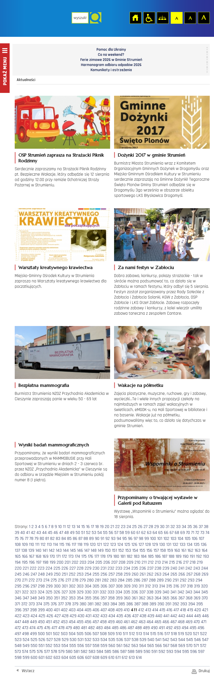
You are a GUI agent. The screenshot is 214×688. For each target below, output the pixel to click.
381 (90, 604)
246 (26, 574)
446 (205, 616)
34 (184, 527)
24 (129, 527)
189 (178, 556)
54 (99, 533)
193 (206, 556)
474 (32, 628)
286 (137, 580)
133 (182, 545)
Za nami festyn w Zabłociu (146, 267)
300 (57, 586)
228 (80, 568)
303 (80, 586)
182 (129, 556)
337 (142, 592)
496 (201, 628)
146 (80, 550)
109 (25, 545)
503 (64, 634)
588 (131, 652)
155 (142, 550)
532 (88, 640)
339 (158, 592)
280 (90, 580)
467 (173, 622)
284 (121, 580)
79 (36, 539)
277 (68, 580)
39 (17, 533)
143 (59, 550)
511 (125, 634)
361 (135, 598)
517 (167, 634)
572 (203, 646)
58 (121, 533)
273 (39, 580)
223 (41, 568)
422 (18, 616)
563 (134, 646)
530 (73, 640)
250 (57, 574)
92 (107, 539)
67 (172, 533)
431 (88, 616)
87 (80, 539)
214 (165, 562)
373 (32, 604)
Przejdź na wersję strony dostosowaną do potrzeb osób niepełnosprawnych (149, 17)
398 (33, 610)
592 (162, 652)
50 (78, 533)
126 (134, 545)
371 (17, 604)
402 (64, 610)
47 (61, 533)
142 (52, 550)
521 (196, 634)
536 (119, 640)
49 (72, 533)
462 (134, 622)
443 (181, 616)
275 (54, 580)
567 (166, 646)
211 (144, 562)
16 (88, 527)
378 (68, 604)
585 (107, 652)
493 (177, 628)
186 (158, 556)
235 (134, 568)
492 (169, 628)
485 (115, 628)
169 (45, 556)
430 (81, 616)
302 (72, 586)
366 (173, 598)
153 (128, 550)
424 (34, 616)
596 (193, 652)
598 (18, 658)
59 (127, 533)
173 (71, 556)
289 (160, 580)
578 (54, 652)
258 (119, 574)
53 (94, 533)
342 (180, 592)
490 (154, 628)
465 (158, 622)
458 (103, 622)
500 (41, 634)
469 (189, 622)
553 (57, 646)
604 (64, 658)
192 (199, 556)
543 (173, 640)
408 (111, 610)
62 (143, 533)
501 (49, 634)
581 (77, 652)
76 (22, 539)
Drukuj (204, 671)
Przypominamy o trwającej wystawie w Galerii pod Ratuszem (157, 500)
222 (33, 568)
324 (41, 592)
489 (146, 628)
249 (49, 574)
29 (156, 527)
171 (58, 556)
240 (173, 568)
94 (119, 539)
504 (72, 634)
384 (113, 604)
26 (140, 527)
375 (46, 604)
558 (96, 646)
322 (25, 592)
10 (60, 527)
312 (148, 586)
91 (102, 539)
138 (24, 550)
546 (197, 640)
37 (201, 527)
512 (132, 634)
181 (122, 556)
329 (80, 592)
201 (67, 562)
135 (197, 545)
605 (72, 658)
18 (97, 527)
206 (106, 562)
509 (111, 634)
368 (189, 598)
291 (176, 580)
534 (103, 640)
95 (124, 539)
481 (84, 628)
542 (165, 640)
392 (175, 604)
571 (196, 646)
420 (197, 610)
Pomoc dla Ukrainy (111, 49)
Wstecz (28, 671)
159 (170, 550)
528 (57, 640)
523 (18, 640)
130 (162, 545)
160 (177, 550)
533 (96, 640)
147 (86, 550)
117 (74, 545)
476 (47, 628)
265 (173, 574)
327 (64, 592)
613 (132, 658)
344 (196, 592)
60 (133, 533)
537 (127, 640)
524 (26, 640)
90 (97, 539)
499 (33, 634)
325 (49, 592)
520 (188, 634)
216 (179, 562)
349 (41, 598)
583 (92, 652)
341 (173, 592)
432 (96, 616)
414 (155, 610)
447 (18, 622)
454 (72, 622)
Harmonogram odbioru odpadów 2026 (111, 64)
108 (18, 545)
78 (31, 539)
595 (185, 652)
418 (183, 610)
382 (98, 604)
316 (176, 586)
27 (145, 527)
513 (139, 634)
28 (151, 527)
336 (134, 592)
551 (41, 646)
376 (54, 604)
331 (96, 592)
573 (18, 652)
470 (197, 622)
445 (197, 616)
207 (114, 562)
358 (111, 598)
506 (88, 634)
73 (202, 533)
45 (50, 533)
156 (149, 550)
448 (25, 622)
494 (185, 628)
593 (169, 652)
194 (18, 562)
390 (160, 604)
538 (135, 640)
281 (98, 580)
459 (111, 622)
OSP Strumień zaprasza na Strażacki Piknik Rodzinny (61, 157)
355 (88, 598)
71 (192, 533)
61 (138, 533)
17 (92, 527)
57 (116, 533)
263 (158, 574)
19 (102, 527)
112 (43, 545)
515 (153, 634)
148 (94, 550)
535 (111, 640)
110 (31, 545)
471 (203, 622)
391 (168, 604)
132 (175, 545)
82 (52, 539)
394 (191, 604)
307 (111, 586)
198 (45, 562)
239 (165, 568)
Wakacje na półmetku (140, 385)
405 (88, 610)
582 (84, 652)
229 (88, 568)
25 (134, 527)
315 (169, 586)
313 (155, 586)
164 (204, 550)
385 (121, 604)
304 (88, 586)
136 (204, 545)
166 (25, 556)
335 (126, 592)
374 (39, 604)
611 (118, 658)
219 (200, 562)
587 (123, 652)
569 (181, 646)
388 (145, 604)
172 (64, 556)
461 (127, 622)
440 (158, 616)
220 (18, 568)
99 (146, 539)
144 (66, 550)
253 (80, 574)
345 (204, 592)
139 (31, 550)
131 (168, 545)
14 (78, 527)
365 (165, 598)
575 (32, 652)
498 (25, 634)
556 (80, 646)
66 (166, 533)
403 (72, 610)
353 (72, 598)
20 (107, 527)
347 (26, 598)
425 (41, 616)
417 (176, 610)
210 (137, 562)
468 (181, 622)
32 (172, 527)
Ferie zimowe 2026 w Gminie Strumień (111, 59)
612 (125, 658)
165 (18, 556)
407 (103, 610)
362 (142, 598)
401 (57, 610)
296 (26, 586)
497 (18, 634)
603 (57, 658)
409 (119, 610)
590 (147, 652)
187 (164, 556)
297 (34, 586)
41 (28, 533)
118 (79, 545)
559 (103, 646)
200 (60, 562)
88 (86, 539)
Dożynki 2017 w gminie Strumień (151, 155)
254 (88, 574)
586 (115, 652)
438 (143, 616)
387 (137, 604)
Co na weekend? (111, 54)
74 (207, 533)
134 (189, 545)
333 (111, 592)
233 (118, 568)
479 (69, 628)
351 (57, 598)
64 (155, 533)
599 (26, 658)
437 (135, 616)
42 (33, 533)
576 (40, 652)
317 (183, 586)
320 (204, 586)
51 (83, 533)
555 (72, 646)
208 (122, 562)
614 (139, 658)
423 (26, 616)
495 (193, 628)
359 (119, 598)
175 (84, 556)
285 (129, 580)
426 (49, 616)
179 (109, 556)
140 (38, 550)
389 (152, 604)
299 (49, 586)
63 (149, 533)
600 (34, 658)
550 (34, 646)
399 (41, 610)
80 (42, 539)
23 (123, 527)
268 (197, 574)
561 (119, 646)
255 (96, 574)
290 (168, 580)
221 (26, 568)
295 (18, 586)
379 (75, 604)
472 (18, 628)
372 (24, 604)
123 (113, 545)
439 (150, 616)
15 (83, 527)
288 (152, 580)
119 (86, 545)
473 (25, 628)
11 (64, 527)
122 (106, 545)
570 (189, 646)
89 (91, 539)
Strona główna (135, 17)
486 (123, 628)
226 (64, 568)
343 (188, 592)
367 (181, 598)
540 (150, 640)
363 (150, 598)
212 (151, 562)
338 (150, 592)
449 (33, 622)
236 (142, 568)
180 (116, 556)
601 (41, 658)
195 (25, 562)
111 (37, 545)
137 (17, 550)
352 (64, 598)
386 (129, 604)
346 (18, 598)
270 (18, 580)
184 (144, 556)
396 (18, 610)
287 (145, 580)
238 (158, 568)
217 (186, 562)
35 (189, 527)
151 (114, 550)
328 (72, 592)
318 (190, 586)
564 (142, 646)
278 (75, 580)
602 (49, 658)
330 (88, 592)
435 (119, 616)
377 (61, 604)
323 (33, 592)
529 (65, 640)
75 (17, 539)
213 (158, 562)
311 (141, 586)
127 (141, 545)
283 (113, 580)
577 (47, 652)
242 (188, 568)
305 (96, 586)
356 (96, 598)
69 (182, 533)
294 (199, 580)
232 (111, 568)
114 (55, 545)
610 (111, 658)
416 (169, 610)
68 (177, 533)
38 (206, 527)
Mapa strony (162, 17)
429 (73, 616)
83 (58, 539)
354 (80, 598)
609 (103, 658)
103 (173, 539)
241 (181, 568)
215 (172, 562)
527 (49, 640)
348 (33, 598)
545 (189, 640)
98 (141, 539)
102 (166, 539)
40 (22, 533)
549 (26, 646)
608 (96, 658)
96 (130, 539)
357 (103, 598)
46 (56, 533)
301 (65, 586)
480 (76, 628)
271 (24, 580)
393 (183, 604)
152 (121, 550)
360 (127, 598)
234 (126, 568)
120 (93, 545)
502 (56, 634)
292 (183, 580)
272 (32, 580)
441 (166, 616)
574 (25, 652)
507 (96, 634)
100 (153, 539)
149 (101, 550)
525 (34, 640)
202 (75, 562)
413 (148, 610)
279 (83, 580)
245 (18, 574)
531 (81, 640)
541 (158, 640)
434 (111, 616)
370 (205, 598)
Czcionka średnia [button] (190, 17)
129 (155, 545)
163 (197, 550)
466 (165, 622)
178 (103, 556)
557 (88, 646)
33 (178, 527)
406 (96, 610)
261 (142, 574)
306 (103, 586)
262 (150, 574)
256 (103, 574)
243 (196, 568)
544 (181, 640)
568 (173, 646)
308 (119, 586)
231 (103, 568)
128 (148, 545)
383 (105, 604)
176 (90, 556)
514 (146, 634)
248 (41, 574)
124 (120, 545)
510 (119, 634)
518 (174, 634)
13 (73, 527)
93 (113, 539)
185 (151, 556)
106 (195, 539)
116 (67, 545)
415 (162, 610)
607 (88, 658)
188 (171, 556)
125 (127, 545)
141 (45, 550)
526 (41, 640)
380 (83, 604)
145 (73, 550)
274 (46, 580)
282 (105, 580)
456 (88, 622)
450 (41, 622)
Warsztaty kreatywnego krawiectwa (55, 267)
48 (66, 533)
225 (57, 568)
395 (199, 604)
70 (188, 533)
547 (205, 640)
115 (61, 545)
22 (117, 527)
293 (191, 580)
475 (40, 628)
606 (80, 658)
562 (126, 646)
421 (205, 610)
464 (150, 622)
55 (105, 533)
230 (96, 568)
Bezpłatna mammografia (43, 385)
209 (130, 562)
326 (57, 592)
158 (163, 550)
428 (65, 616)
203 (83, 562)
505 (80, 634)
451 (49, 622)
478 (61, 628)
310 (135, 586)
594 (177, 652)
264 (165, 574)
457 (96, 622)
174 (77, 556)
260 (135, 574)
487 (131, 628)
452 (56, 622)
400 (49, 610)
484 (107, 628)
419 (190, 610)
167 (31, 556)
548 (18, 646)
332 (103, 592)
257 (111, 574)
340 (165, 592)
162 (190, 550)
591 (154, 652)
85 (69, 539)
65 (160, 533)
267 (189, 574)
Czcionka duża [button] (203, 17)
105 (188, 539)
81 (47, 539)
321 (18, 592)
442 (173, 616)
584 (100, 652)
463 (142, 622)
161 (183, 550)
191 (192, 556)
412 (141, 610)
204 (90, 562)
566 (158, 646)
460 (119, 622)
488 (138, 628)
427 (57, 616)
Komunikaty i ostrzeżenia (111, 70)
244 (204, 568)
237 (150, 568)
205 (98, 562)
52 (88, 533)
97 (136, 539)
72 (197, 533)
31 (167, 527)
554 (64, 646)
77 (26, 539)
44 (44, 533)
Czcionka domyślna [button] (176, 17)
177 (96, 556)
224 (49, 568)
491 (162, 628)
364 (158, 598)
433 (103, 616)
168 (38, 556)
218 (193, 562)
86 (75, 539)
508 (103, 634)
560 (111, 646)
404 (80, 610)
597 (201, 652)
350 (49, 598)
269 (205, 574)
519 (181, 634)
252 (72, 574)
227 (72, 568)
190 (186, 556)
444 (189, 616)
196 (32, 562)
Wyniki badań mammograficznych (53, 445)
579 (61, 652)
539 (143, 640)
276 (61, 580)
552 (49, 646)
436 (127, 616)
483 (99, 628)
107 (201, 539)
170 (52, 556)
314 (162, 586)
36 (195, 527)
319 (197, 586)
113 (49, 545)
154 (135, 550)
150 (108, 550)
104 (180, 539)
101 (159, 539)
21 (112, 527)
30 (162, 527)
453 (64, 622)
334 (118, 592)
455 (80, 622)
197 (38, 562)
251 (65, 574)
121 (99, 545)
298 (41, 586)
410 (127, 610)
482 (91, 628)
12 (68, 527)
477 (54, 628)
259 (127, 574)
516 (160, 634)
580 (69, 652)
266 (181, 574)
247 (34, 574)
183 (137, 556)
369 (197, 598)
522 (203, 634)
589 (139, 652)
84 (63, 539)
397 (26, 610)
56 (111, 533)
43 (39, 533)
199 (52, 562)
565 (150, 646)
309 (127, 586)
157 (156, 550)
